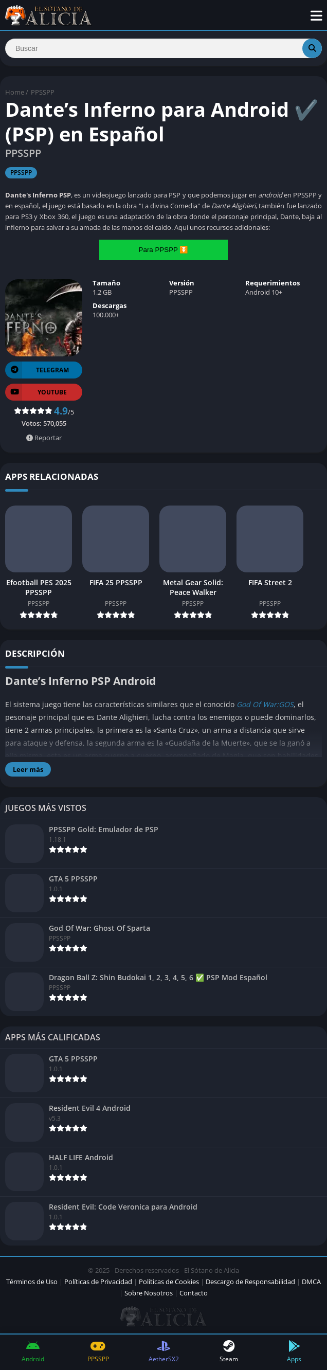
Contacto (193, 1292)
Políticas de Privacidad (98, 1281)
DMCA (311, 1281)
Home (14, 92)
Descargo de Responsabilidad (250, 1281)
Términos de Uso (32, 1281)
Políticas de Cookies (169, 1281)
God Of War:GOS (265, 704)
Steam (229, 1351)
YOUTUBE (36, 392)
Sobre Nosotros (148, 1292)
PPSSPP (43, 92)
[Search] (163, 48)
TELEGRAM (37, 370)
